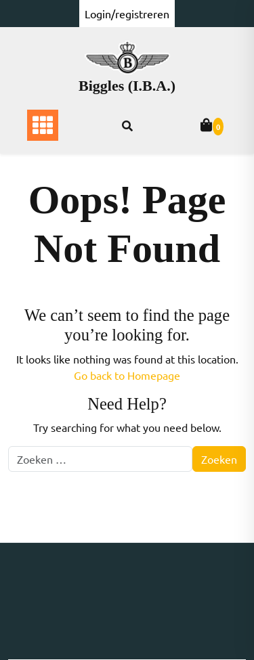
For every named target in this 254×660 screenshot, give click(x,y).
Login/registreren (127, 13)
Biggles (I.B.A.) (127, 85)
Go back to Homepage (127, 375)
